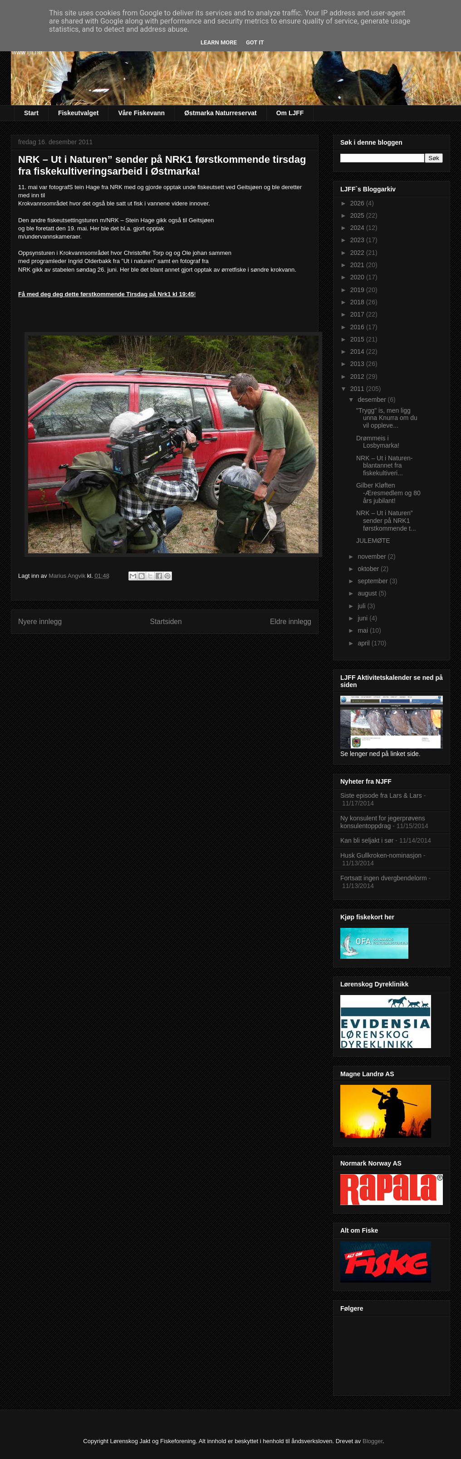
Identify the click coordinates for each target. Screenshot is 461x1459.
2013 (358, 363)
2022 (358, 252)
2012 (358, 376)
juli (362, 606)
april (364, 643)
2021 (358, 264)
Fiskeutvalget (78, 113)
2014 (358, 351)
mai (363, 630)
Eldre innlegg (290, 621)
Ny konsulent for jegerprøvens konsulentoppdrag (382, 822)
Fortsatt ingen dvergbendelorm (383, 878)
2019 (358, 289)
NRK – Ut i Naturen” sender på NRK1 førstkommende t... (386, 520)
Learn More (219, 42)
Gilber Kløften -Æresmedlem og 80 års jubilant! (388, 493)
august (368, 593)
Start (31, 113)
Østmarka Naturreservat (220, 113)
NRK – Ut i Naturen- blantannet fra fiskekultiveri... (384, 465)
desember (372, 399)
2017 (358, 314)
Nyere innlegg (40, 621)
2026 (358, 203)
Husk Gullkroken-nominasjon (381, 855)
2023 (358, 240)
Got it (255, 42)
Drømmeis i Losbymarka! (377, 441)
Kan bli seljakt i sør (366, 840)
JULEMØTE (373, 540)
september (373, 581)
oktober (369, 568)
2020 (358, 277)
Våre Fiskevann (141, 113)
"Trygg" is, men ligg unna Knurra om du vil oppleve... (386, 418)
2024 (358, 227)
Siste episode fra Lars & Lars (381, 795)
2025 (358, 215)
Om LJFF (290, 113)
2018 (358, 302)
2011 (358, 388)
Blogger (373, 1441)
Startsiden (165, 621)
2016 (358, 327)
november (372, 556)
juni (363, 618)
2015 (358, 339)
